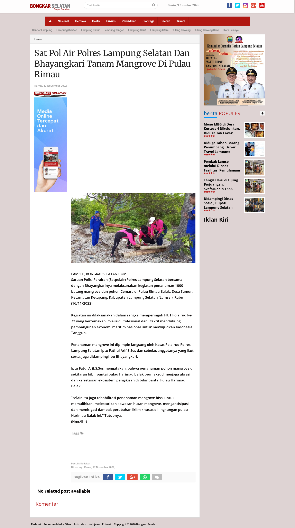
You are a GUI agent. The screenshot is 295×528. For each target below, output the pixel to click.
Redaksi (36, 524)
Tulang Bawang (182, 30)
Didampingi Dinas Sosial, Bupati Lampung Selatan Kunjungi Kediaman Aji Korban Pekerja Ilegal (223, 207)
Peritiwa (80, 21)
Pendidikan (129, 21)
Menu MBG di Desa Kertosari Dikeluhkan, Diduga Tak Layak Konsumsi (222, 131)
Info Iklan (80, 524)
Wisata (180, 21)
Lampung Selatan (66, 30)
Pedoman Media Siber (57, 524)
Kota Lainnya (231, 30)
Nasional (63, 21)
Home (38, 39)
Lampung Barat (137, 30)
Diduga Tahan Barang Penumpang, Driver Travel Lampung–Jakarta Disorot (221, 149)
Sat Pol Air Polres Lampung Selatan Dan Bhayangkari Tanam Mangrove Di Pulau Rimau (112, 64)
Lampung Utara (159, 30)
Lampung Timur (90, 30)
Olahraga (148, 21)
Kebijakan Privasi (100, 524)
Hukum (111, 21)
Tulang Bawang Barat (207, 30)
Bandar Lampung (42, 30)
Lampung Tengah (114, 30)
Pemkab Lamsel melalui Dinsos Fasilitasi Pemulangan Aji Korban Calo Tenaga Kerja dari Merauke (223, 170)
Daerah (165, 21)
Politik (96, 21)
